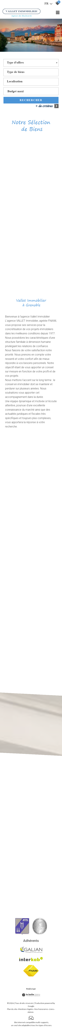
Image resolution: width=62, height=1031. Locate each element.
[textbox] (15, 64)
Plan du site (12, 1009)
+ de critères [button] (47, 107)
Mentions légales (25, 1009)
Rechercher (31, 101)
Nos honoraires (41, 1009)
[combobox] (31, 64)
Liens (51, 1009)
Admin (31, 1012)
